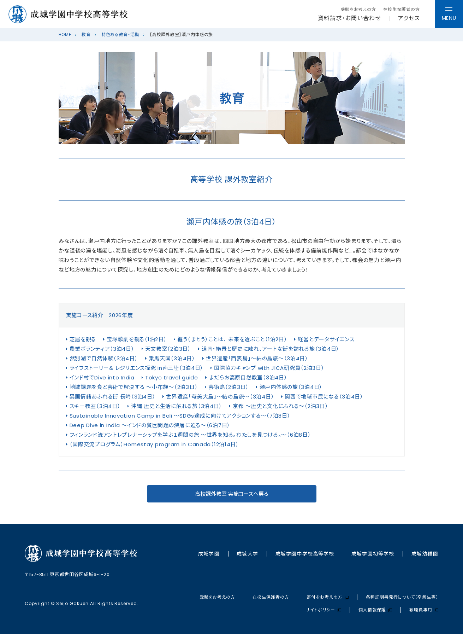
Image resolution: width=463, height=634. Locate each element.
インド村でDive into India (102, 377)
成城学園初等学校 (372, 553)
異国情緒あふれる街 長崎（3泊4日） (113, 396)
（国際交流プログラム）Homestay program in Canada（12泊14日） (154, 444)
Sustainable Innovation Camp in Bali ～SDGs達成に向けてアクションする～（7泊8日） (180, 415)
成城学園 (208, 553)
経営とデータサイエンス (326, 339)
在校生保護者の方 (401, 9)
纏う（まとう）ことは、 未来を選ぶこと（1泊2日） (232, 339)
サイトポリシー (323, 610)
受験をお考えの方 (358, 9)
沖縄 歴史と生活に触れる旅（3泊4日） (176, 406)
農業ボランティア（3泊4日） (102, 349)
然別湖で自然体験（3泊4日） (104, 358)
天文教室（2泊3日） (168, 349)
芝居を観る (83, 339)
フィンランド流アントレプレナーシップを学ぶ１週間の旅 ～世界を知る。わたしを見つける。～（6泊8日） (190, 434)
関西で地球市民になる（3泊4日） (324, 396)
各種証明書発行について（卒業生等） (402, 597)
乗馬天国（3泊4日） (172, 358)
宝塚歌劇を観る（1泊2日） (137, 339)
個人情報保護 (375, 610)
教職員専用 (423, 610)
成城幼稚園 (424, 553)
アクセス (409, 18)
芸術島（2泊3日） (228, 387)
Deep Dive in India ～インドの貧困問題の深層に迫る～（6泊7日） (150, 425)
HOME (65, 34)
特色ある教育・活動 (120, 34)
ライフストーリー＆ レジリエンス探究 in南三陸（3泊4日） (137, 368)
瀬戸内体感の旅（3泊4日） (291, 387)
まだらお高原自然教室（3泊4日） (248, 377)
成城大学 (247, 553)
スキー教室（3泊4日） (95, 406)
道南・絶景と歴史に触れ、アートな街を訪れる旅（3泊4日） (270, 349)
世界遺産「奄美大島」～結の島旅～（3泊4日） (220, 396)
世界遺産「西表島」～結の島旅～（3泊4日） (257, 358)
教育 (86, 34)
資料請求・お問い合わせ (349, 18)
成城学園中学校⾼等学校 (304, 553)
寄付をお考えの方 (328, 597)
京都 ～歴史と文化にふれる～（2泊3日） (280, 406)
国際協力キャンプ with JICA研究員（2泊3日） (269, 368)
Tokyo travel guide (171, 377)
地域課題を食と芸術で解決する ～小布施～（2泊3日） (134, 387)
